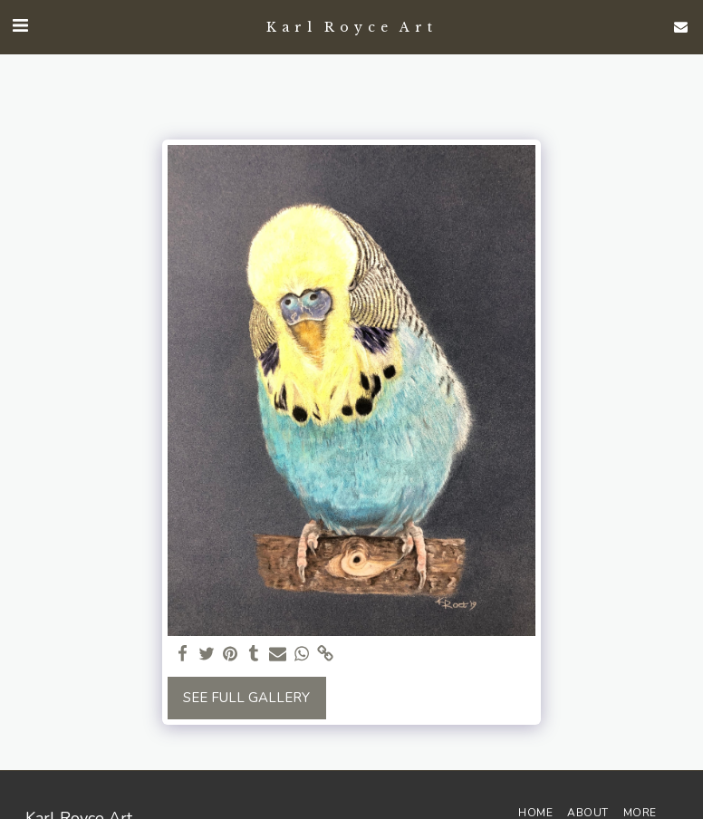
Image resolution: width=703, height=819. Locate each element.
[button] (20, 25)
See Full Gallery (246, 698)
